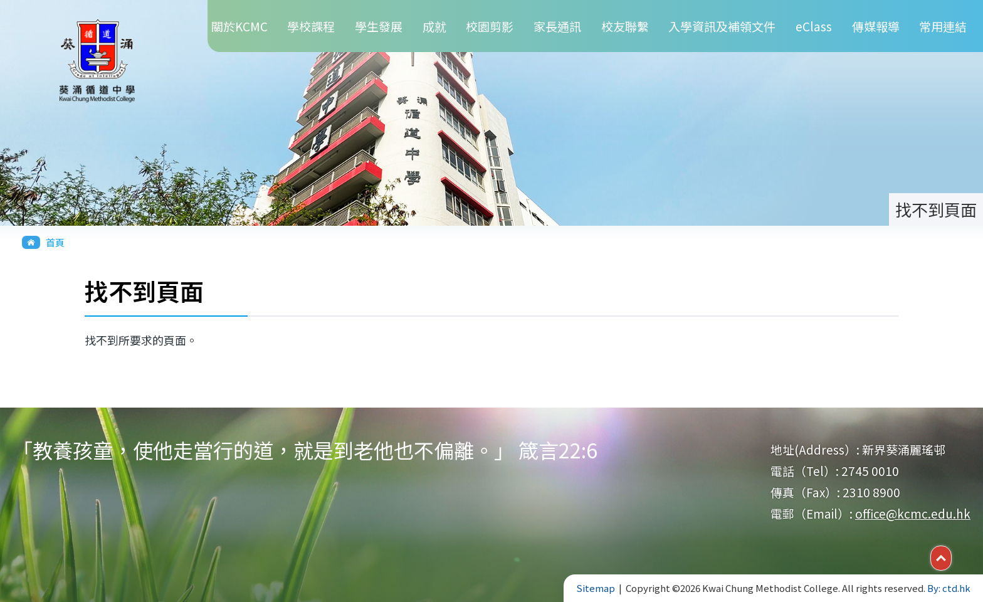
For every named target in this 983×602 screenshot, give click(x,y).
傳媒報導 (876, 26)
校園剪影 (489, 26)
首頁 (55, 242)
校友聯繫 (625, 26)
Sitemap (595, 587)
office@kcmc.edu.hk (912, 513)
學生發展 (378, 26)
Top (951, 557)
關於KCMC (239, 26)
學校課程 (311, 26)
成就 (434, 26)
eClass (814, 26)
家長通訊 (557, 26)
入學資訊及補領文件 (721, 26)
